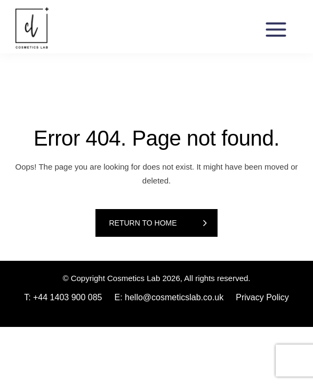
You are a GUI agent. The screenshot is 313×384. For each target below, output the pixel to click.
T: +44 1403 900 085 (63, 297)
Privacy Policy (262, 297)
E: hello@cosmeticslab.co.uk (168, 297)
